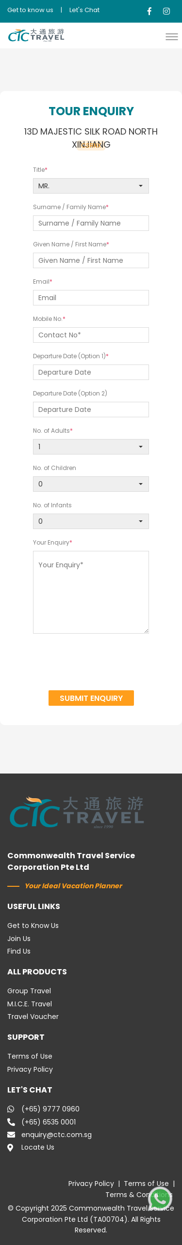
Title (39, 170)
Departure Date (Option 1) (69, 356)
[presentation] (91, 663)
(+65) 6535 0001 (41, 1122)
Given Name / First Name (69, 244)
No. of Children (54, 468)
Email (41, 281)
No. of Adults (51, 430)
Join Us (19, 938)
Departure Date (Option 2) (70, 393)
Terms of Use (29, 1056)
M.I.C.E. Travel (29, 1004)
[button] (174, 37)
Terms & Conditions (139, 1194)
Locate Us (30, 1147)
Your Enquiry (51, 542)
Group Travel (29, 991)
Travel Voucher (33, 1016)
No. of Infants (52, 505)
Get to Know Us (33, 925)
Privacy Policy (30, 1069)
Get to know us (30, 10)
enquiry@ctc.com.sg (49, 1134)
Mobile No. (48, 319)
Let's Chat (84, 10)
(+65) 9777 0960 (43, 1109)
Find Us (19, 951)
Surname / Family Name (69, 207)
